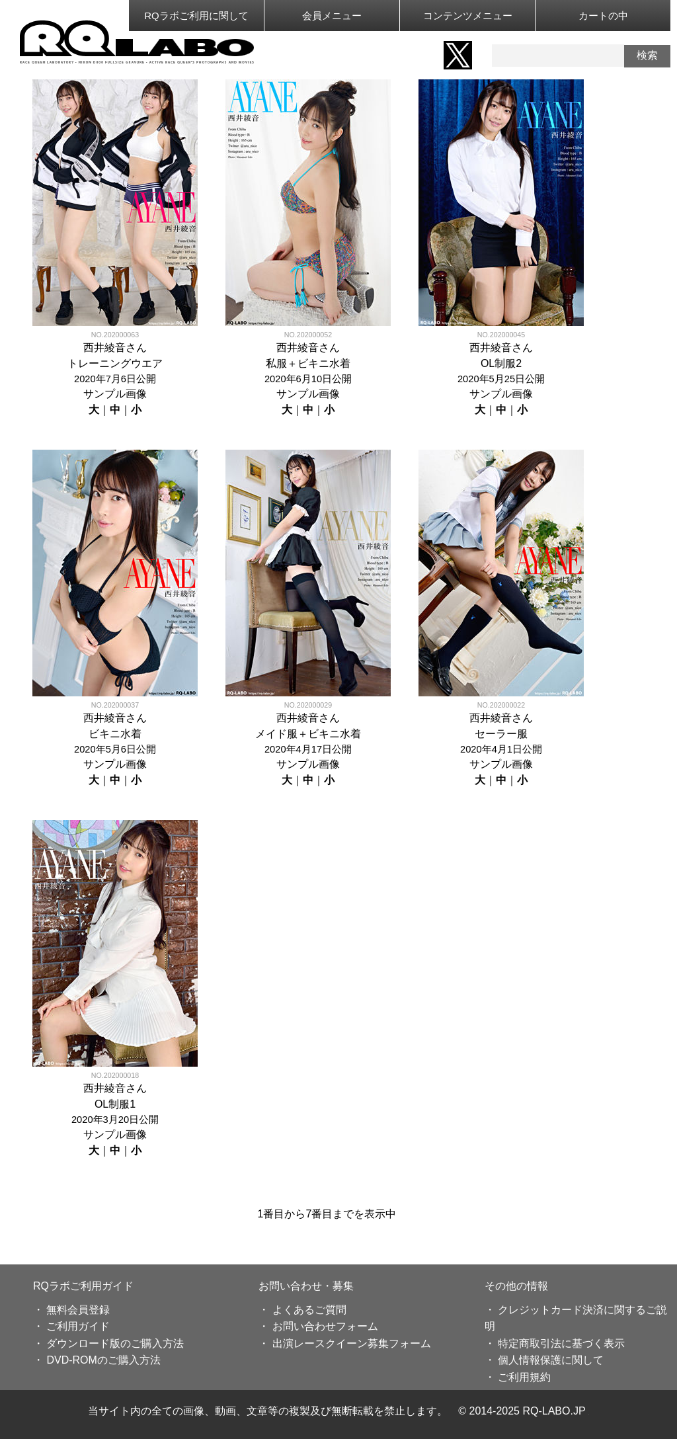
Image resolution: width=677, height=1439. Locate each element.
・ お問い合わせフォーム (318, 1326)
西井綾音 (104, 347)
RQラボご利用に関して (196, 15)
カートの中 (603, 15)
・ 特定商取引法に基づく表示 (555, 1343)
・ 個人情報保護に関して (544, 1360)
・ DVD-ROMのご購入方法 (97, 1360)
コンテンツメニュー (467, 15)
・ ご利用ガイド (71, 1326)
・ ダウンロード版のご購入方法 (108, 1343)
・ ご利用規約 (518, 1377)
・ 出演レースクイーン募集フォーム (344, 1343)
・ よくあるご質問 (302, 1309)
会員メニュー (332, 15)
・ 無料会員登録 (71, 1309)
